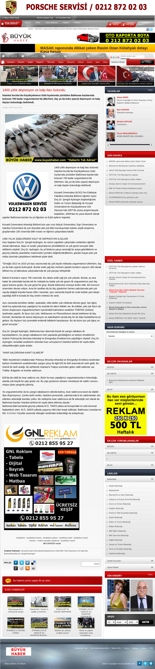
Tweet (96, 564)
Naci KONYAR (123, 110)
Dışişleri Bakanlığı (116, 508)
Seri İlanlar (96, 56)
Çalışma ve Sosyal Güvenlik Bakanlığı (124, 499)
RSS (151, 648)
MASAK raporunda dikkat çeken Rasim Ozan (127, 161)
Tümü (150, 90)
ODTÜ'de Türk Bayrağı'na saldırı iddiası (125, 179)
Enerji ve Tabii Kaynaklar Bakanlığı (123, 513)
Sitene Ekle (116, 648)
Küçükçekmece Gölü (50, 551)
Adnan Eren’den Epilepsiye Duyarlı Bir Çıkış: (127, 314)
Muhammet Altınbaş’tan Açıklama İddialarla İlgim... (126, 381)
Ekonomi (70, 62)
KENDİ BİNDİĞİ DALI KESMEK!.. (130, 136)
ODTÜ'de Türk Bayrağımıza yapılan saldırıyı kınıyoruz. (127, 267)
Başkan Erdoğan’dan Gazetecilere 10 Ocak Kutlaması (126, 297)
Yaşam (60, 62)
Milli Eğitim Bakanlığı (117, 531)
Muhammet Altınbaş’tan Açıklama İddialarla (126, 166)
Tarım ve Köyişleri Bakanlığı (120, 549)
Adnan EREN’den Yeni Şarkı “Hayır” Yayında (127, 318)
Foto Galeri (32, 56)
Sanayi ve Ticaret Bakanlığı (120, 544)
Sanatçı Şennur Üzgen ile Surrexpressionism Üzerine (127, 278)
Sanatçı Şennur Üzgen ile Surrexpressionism (127, 184)
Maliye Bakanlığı (116, 526)
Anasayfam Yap (81, 648)
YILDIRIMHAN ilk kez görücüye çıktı (123, 197)
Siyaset (21, 62)
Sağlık (30, 62)
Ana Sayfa (10, 56)
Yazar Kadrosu (52, 23)
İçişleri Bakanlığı (115, 517)
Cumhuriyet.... (122, 124)
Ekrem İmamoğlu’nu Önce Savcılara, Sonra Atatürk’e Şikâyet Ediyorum (134, 101)
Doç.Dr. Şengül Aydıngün (25, 554)
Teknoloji (50, 62)
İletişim (66, 23)
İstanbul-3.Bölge (118, 62)
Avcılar (24, 551)
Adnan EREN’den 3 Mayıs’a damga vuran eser (128, 193)
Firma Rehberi (74, 56)
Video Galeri (53, 56)
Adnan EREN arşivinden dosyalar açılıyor (126, 202)
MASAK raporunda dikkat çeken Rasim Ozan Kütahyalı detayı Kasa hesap (94, 50)
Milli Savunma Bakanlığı (119, 535)
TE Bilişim (22, 664)
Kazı (13, 554)
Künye (27, 23)
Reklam (77, 23)
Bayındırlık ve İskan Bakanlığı (121, 495)
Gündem (10, 62)
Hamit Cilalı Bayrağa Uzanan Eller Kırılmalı (126, 170)
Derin (105, 62)
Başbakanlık (114, 490)
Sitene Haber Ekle (12, 23)
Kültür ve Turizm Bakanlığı (119, 522)
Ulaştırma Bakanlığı (117, 553)
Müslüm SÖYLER (124, 122)
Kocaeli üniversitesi (34, 551)
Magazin (40, 62)
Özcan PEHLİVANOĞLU (127, 133)
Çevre (89, 62)
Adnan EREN (122, 97)
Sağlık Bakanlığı (115, 540)
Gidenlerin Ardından (125, 113)
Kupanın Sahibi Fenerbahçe (120, 303)
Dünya (80, 62)
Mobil (38, 23)
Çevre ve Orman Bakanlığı (120, 504)
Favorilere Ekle (65, 18)
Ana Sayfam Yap (46, 18)
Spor (98, 62)
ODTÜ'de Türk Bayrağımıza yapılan (123, 175)
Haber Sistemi (10, 664)
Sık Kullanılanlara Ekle (99, 648)
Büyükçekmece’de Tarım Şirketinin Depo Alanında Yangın (129, 284)
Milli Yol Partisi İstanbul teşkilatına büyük (125, 188)
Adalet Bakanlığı (115, 486)
